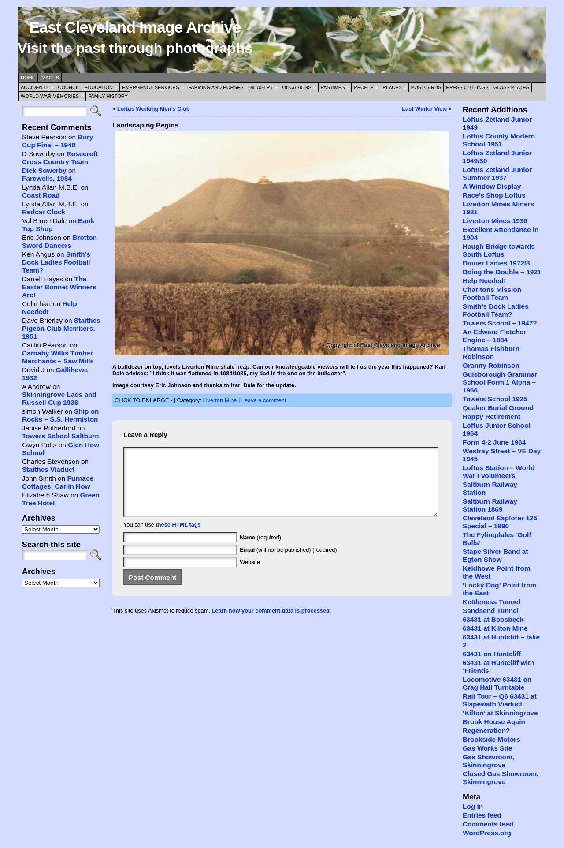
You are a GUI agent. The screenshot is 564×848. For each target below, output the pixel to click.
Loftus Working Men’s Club (153, 108)
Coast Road (40, 195)
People (363, 87)
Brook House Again (494, 721)
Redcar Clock (43, 212)
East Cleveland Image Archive (135, 27)
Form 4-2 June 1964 (494, 442)
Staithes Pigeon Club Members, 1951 (61, 328)
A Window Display (492, 186)
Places (391, 87)
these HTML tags (178, 537)
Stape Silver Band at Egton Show (495, 555)
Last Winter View (424, 108)
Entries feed (482, 815)
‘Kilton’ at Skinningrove (500, 713)
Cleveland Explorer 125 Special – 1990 (500, 522)
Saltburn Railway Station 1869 (490, 505)
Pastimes (333, 87)
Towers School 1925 (495, 399)
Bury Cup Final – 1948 (57, 141)
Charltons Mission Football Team (492, 293)
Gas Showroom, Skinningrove (488, 761)
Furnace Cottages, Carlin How (57, 482)
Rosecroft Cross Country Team (60, 157)
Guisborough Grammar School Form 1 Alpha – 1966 (500, 382)
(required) (260, 550)
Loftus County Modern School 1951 (499, 140)
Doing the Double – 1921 (502, 272)
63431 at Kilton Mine (495, 628)
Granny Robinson (491, 365)
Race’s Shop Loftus (494, 195)
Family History (108, 96)
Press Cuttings (467, 87)
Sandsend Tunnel (491, 610)
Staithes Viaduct (48, 469)
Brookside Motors (491, 739)
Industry (261, 87)
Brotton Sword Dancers (59, 241)
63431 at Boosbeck (493, 619)
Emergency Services (150, 87)
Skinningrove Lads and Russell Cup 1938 (59, 398)
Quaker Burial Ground (498, 407)
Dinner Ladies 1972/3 (496, 263)
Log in (473, 806)
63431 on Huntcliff (492, 653)
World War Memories (50, 96)
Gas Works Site (487, 748)
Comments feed (488, 824)
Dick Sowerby (44, 170)
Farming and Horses (215, 87)
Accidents (35, 87)
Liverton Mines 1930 (495, 220)
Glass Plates (511, 87)
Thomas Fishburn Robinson (491, 352)
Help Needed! (484, 280)
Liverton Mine (220, 400)
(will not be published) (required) (288, 563)
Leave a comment (263, 400)
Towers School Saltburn (60, 436)
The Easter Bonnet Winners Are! (59, 287)
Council (69, 87)
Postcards (426, 87)
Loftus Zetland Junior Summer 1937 (497, 173)
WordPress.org (487, 833)
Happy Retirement (491, 416)
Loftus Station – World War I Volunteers (499, 471)
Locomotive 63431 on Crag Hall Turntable (497, 683)
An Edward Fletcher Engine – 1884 (494, 336)
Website (250, 575)
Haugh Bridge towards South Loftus (499, 250)
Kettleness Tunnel (491, 601)
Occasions (297, 87)
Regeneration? (486, 730)
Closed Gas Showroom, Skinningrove (500, 777)
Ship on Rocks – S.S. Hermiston (60, 415)
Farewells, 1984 (47, 178)
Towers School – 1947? (500, 323)
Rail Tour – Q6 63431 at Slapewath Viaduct (500, 700)
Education (99, 87)
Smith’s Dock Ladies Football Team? (56, 262)
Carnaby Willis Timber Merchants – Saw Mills (58, 357)
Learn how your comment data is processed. (271, 623)
